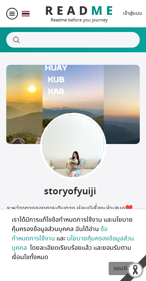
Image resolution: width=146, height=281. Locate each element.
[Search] (73, 40)
